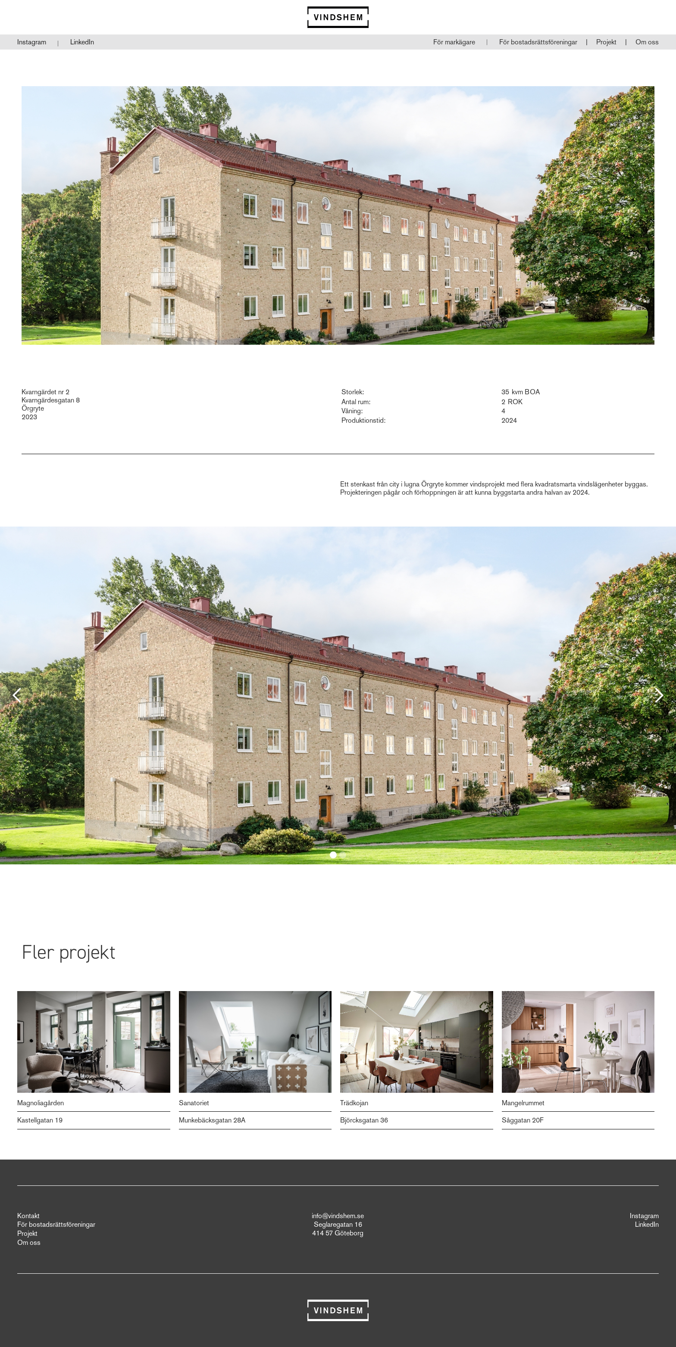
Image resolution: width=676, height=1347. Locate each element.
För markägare (454, 42)
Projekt (606, 42)
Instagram (31, 42)
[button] (538, 42)
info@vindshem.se (338, 1216)
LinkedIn (82, 42)
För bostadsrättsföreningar (538, 42)
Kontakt (28, 1216)
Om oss (647, 42)
